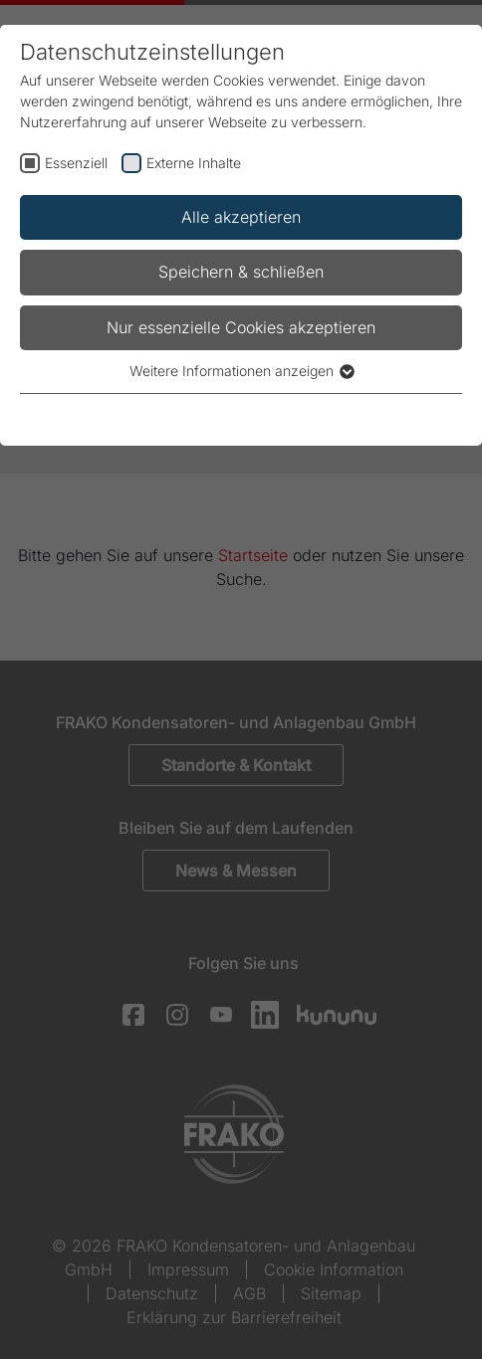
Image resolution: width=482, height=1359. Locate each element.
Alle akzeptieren (241, 217)
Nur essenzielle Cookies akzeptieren (241, 327)
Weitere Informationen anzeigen (241, 370)
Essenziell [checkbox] (76, 162)
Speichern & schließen (241, 272)
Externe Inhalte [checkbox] (193, 162)
